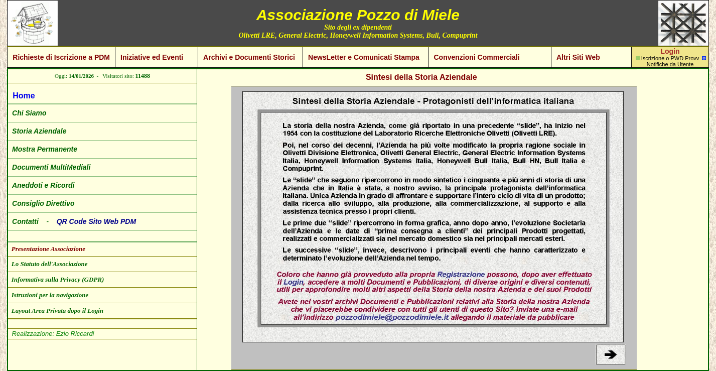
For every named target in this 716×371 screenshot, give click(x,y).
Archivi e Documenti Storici (249, 57)
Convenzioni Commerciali (476, 57)
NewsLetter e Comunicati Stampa (363, 57)
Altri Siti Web (578, 57)
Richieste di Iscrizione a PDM (61, 57)
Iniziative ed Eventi (151, 57)
